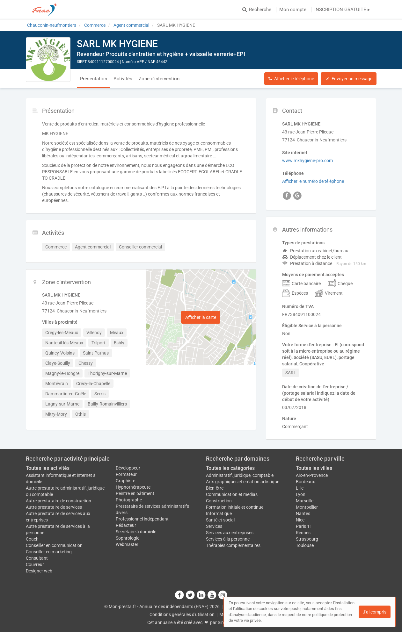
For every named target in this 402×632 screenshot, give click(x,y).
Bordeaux (305, 481)
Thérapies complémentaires (233, 545)
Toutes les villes (314, 468)
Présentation (93, 79)
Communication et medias (232, 494)
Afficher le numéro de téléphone (313, 181)
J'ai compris (374, 611)
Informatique (219, 513)
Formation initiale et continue (234, 507)
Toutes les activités (47, 468)
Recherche (256, 9)
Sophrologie (127, 538)
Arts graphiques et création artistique (242, 481)
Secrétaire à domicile (136, 531)
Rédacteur (126, 525)
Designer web (39, 570)
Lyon (300, 494)
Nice (300, 519)
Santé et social (220, 519)
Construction (219, 500)
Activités (122, 79)
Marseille (304, 500)
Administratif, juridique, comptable (240, 475)
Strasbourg (307, 539)
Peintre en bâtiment (135, 493)
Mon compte (292, 9)
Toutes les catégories (230, 468)
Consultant (37, 558)
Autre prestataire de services (54, 507)
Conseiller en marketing (49, 551)
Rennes (303, 532)
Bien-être (214, 488)
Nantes (303, 513)
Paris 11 (304, 526)
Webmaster (127, 544)
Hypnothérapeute (133, 487)
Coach (32, 539)
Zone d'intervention (159, 79)
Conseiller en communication (54, 545)
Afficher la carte (200, 317)
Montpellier (307, 507)
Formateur (126, 474)
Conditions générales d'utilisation (182, 614)
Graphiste (125, 480)
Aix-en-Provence (312, 475)
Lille (299, 488)
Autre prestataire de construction (58, 500)
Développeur (128, 467)
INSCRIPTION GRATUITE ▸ (342, 9)
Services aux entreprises (229, 532)
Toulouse (305, 545)
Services (214, 526)
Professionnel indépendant (142, 518)
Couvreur (35, 564)
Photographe (129, 499)
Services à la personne (228, 539)
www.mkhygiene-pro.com (307, 160)
